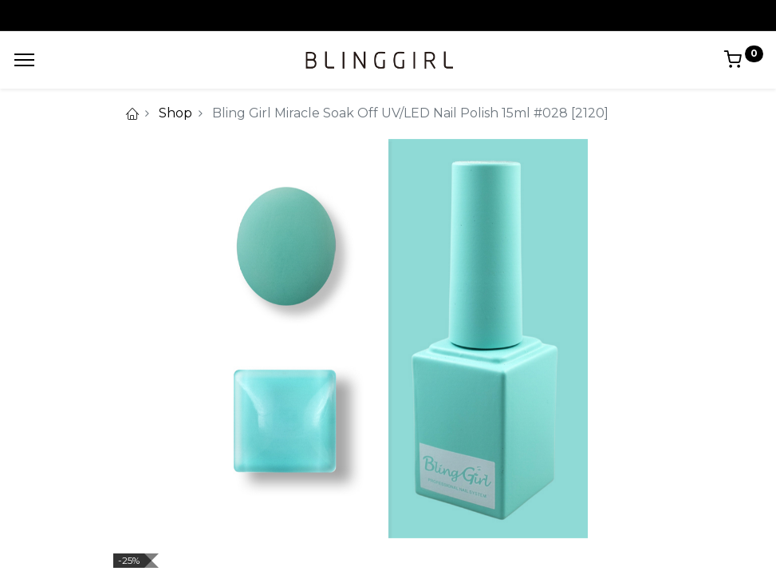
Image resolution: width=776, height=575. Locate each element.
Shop (175, 113)
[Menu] (24, 59)
